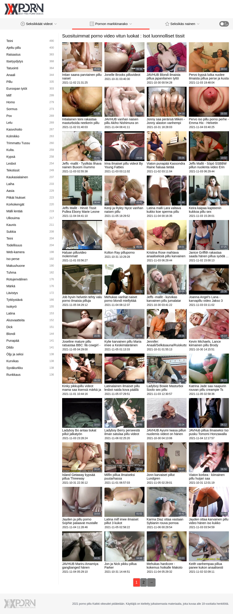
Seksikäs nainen (182, 24)
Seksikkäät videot (39, 24)
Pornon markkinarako (111, 24)
